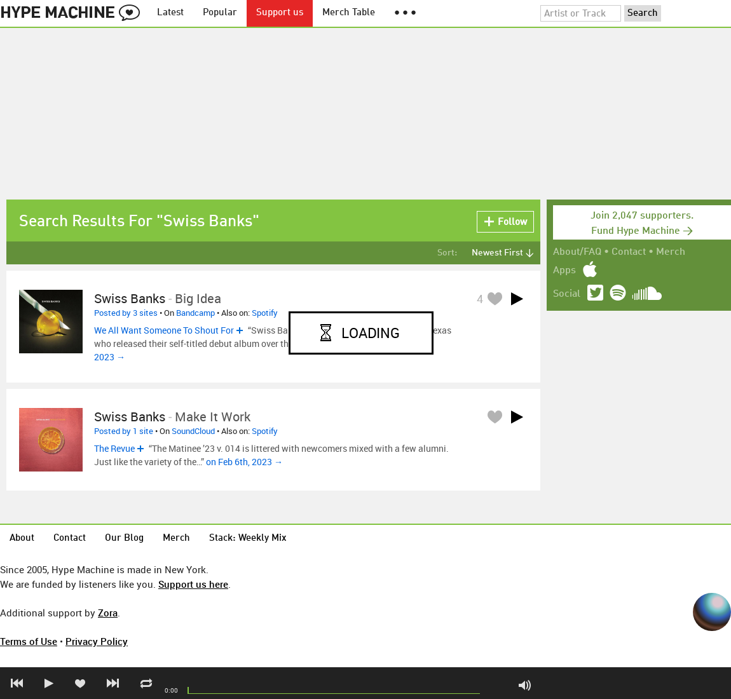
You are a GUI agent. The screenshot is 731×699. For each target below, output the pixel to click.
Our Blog (124, 538)
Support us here (193, 584)
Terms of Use (28, 641)
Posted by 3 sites (126, 312)
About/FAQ (577, 252)
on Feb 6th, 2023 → (244, 462)
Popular (220, 13)
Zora (108, 612)
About (22, 538)
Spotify (265, 312)
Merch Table (348, 13)
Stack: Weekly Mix (248, 538)
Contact (628, 252)
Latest (170, 13)
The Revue (114, 448)
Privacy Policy (96, 641)
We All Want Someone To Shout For (164, 330)
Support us (279, 13)
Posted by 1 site (123, 431)
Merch (670, 252)
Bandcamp (195, 312)
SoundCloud (193, 431)
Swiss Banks (129, 298)
